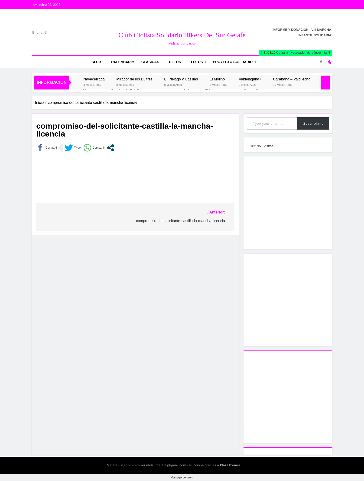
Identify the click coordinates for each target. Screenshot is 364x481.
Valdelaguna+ (250, 79)
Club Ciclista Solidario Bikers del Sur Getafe (182, 35)
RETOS (175, 62)
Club (96, 62)
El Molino (217, 79)
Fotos (197, 62)
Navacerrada (94, 79)
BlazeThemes (230, 465)
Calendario (122, 62)
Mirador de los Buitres (134, 79)
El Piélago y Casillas (181, 79)
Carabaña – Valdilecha (291, 79)
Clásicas (150, 62)
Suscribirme (313, 123)
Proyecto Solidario (233, 62)
